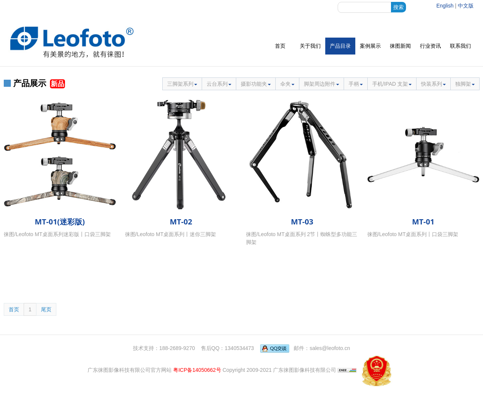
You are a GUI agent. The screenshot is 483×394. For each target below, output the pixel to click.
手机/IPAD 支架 (392, 84)
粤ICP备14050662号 (197, 370)
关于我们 (310, 46)
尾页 (46, 309)
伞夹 (287, 84)
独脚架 (465, 84)
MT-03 (302, 222)
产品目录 (340, 46)
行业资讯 (430, 46)
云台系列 (219, 84)
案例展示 (370, 46)
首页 (280, 46)
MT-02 (181, 222)
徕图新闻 (400, 46)
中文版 (466, 6)
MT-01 (423, 222)
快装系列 (433, 84)
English (445, 6)
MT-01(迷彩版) (60, 222)
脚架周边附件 (321, 84)
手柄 (356, 84)
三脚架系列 (182, 84)
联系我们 (460, 46)
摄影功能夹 (256, 84)
